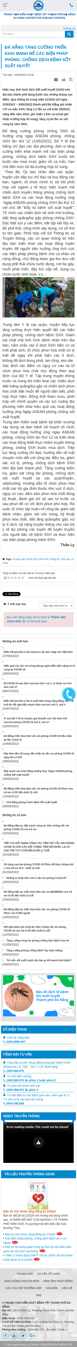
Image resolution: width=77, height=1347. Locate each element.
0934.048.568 (13, 1103)
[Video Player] (38, 1142)
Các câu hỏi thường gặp (23, 1288)
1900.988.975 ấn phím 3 (20, 1089)
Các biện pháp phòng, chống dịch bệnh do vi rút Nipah (35, 1240)
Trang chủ (25, 1273)
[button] (38, 1142)
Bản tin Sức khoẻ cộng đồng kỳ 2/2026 (29, 1211)
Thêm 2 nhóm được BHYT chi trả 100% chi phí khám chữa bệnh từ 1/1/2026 (38, 1257)
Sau (71, 1121)
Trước (6, 1123)
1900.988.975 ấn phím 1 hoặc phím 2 (29, 1080)
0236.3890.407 (14, 1041)
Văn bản (51, 1288)
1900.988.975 (13, 1070)
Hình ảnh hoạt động (58, 1281)
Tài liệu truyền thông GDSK (29, 1174)
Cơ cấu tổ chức (48, 1273)
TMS (38, 1295)
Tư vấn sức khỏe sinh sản (23, 1085)
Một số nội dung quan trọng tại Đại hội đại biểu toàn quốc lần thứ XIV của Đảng (37, 1249)
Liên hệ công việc (18, 1037)
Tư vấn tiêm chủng (19, 1076)
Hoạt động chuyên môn (21, 1281)
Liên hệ (67, 1288)
